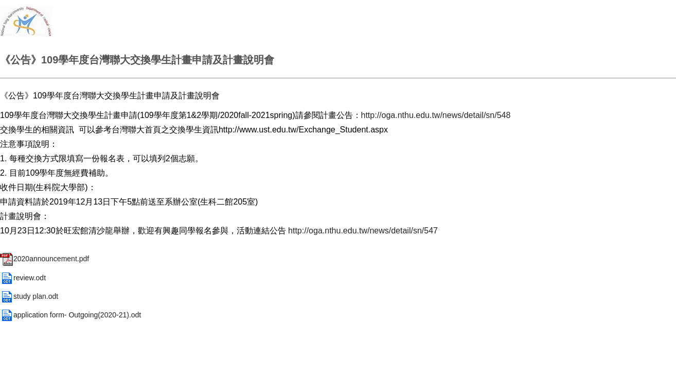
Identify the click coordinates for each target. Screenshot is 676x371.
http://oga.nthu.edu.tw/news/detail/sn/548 (436, 115)
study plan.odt (29, 296)
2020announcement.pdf (44, 259)
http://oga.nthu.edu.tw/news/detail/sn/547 (363, 230)
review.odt (23, 278)
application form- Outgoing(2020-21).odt (70, 315)
